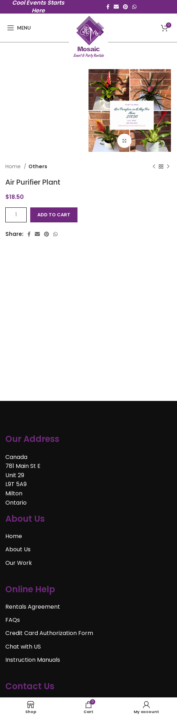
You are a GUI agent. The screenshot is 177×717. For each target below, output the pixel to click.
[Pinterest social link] (125, 6)
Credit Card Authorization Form (49, 633)
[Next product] (168, 166)
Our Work (18, 563)
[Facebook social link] (108, 6)
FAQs (12, 620)
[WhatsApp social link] (134, 6)
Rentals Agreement (32, 607)
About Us (18, 549)
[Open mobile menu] (19, 28)
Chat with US (23, 647)
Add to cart (53, 214)
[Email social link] (116, 6)
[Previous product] (153, 166)
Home (13, 166)
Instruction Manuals (32, 660)
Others (37, 166)
